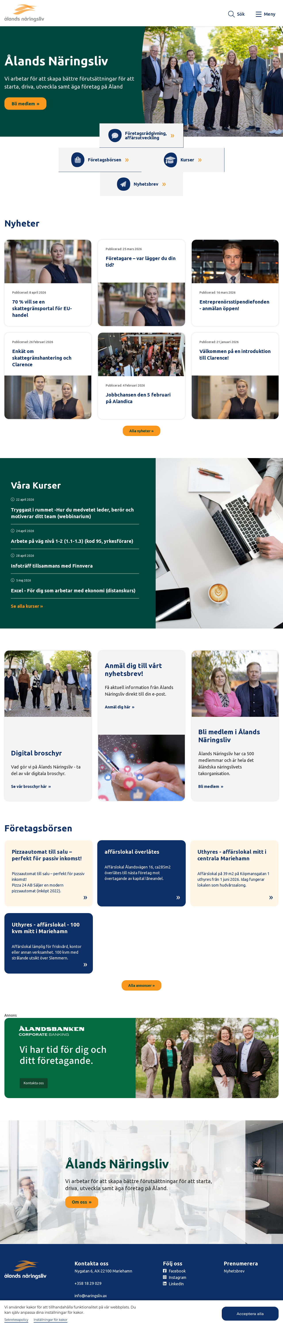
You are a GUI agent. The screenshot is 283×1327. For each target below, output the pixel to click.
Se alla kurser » (27, 610)
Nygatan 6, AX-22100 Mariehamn (103, 1276)
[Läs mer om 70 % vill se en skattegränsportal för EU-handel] (47, 287)
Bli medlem (23, 103)
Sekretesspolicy (16, 1320)
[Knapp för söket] (236, 14)
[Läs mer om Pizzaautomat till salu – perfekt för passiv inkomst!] (48, 877)
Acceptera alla (244, 1313)
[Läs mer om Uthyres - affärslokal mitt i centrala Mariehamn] (234, 877)
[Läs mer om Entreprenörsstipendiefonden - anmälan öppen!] (235, 287)
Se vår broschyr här (29, 790)
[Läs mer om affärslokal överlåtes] (141, 877)
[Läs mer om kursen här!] (75, 517)
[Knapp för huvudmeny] (265, 14)
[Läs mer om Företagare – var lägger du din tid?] (141, 287)
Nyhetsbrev (234, 1276)
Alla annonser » (141, 991)
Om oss (79, 1207)
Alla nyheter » (141, 435)
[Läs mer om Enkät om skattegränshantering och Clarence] (47, 380)
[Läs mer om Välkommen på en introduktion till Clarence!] (235, 380)
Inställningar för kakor (50, 1320)
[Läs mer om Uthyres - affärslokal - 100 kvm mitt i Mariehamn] (48, 948)
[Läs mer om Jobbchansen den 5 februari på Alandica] (141, 380)
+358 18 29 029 (88, 1289)
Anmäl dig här (117, 711)
